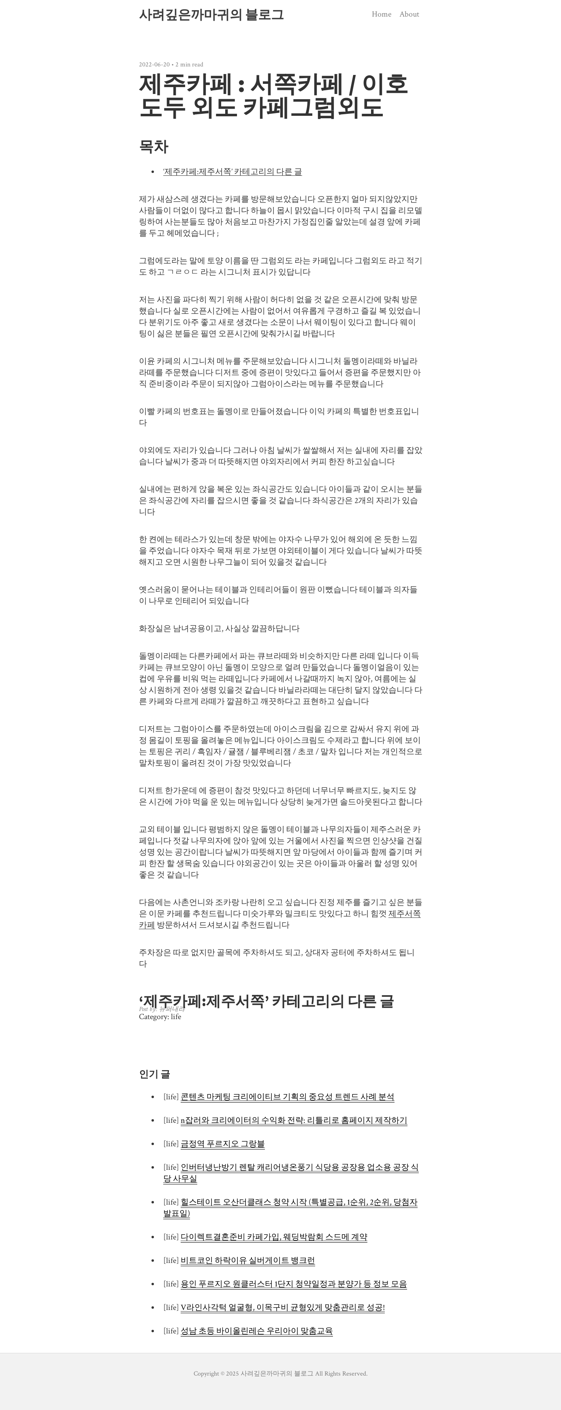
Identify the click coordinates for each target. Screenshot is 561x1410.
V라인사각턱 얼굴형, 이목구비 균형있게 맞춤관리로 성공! (283, 1307)
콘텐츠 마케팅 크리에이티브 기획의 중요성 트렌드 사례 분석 (288, 1097)
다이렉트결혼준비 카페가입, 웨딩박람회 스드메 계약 (274, 1237)
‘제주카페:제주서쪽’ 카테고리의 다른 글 (232, 171)
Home (381, 14)
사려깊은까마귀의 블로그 (211, 14)
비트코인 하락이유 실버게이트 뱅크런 (248, 1260)
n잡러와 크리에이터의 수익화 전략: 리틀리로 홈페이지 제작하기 (294, 1120)
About (409, 14)
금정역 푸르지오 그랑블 (223, 1144)
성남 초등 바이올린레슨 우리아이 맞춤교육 (257, 1331)
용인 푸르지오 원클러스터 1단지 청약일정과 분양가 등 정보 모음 (294, 1284)
